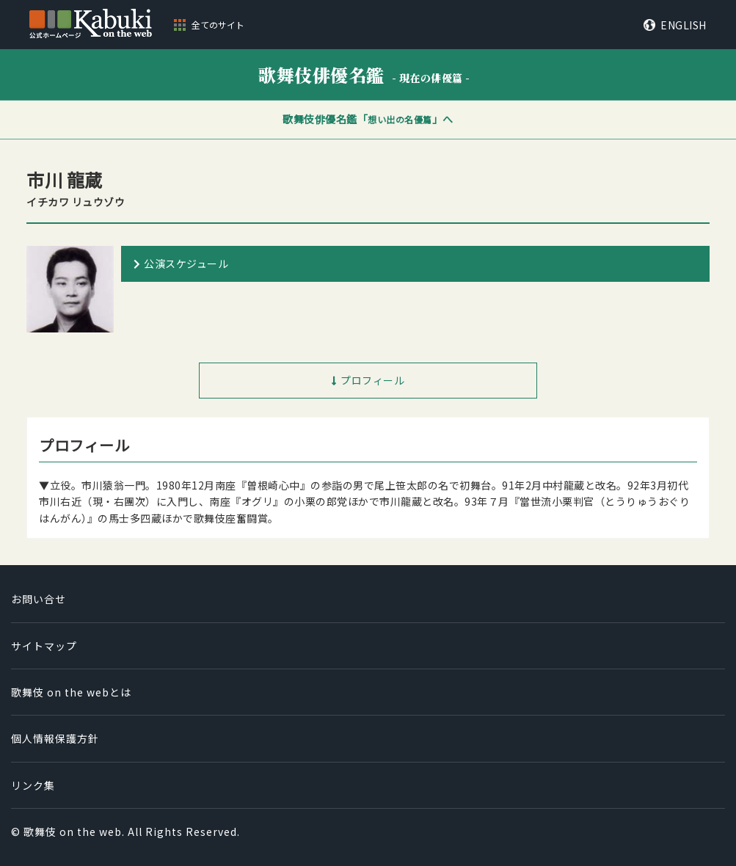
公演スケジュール (186, 263)
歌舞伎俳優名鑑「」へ (368, 119)
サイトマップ (44, 645)
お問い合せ (38, 599)
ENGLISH (683, 25)
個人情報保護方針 (55, 738)
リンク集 (33, 785)
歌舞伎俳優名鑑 (364, 74)
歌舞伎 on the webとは (71, 692)
